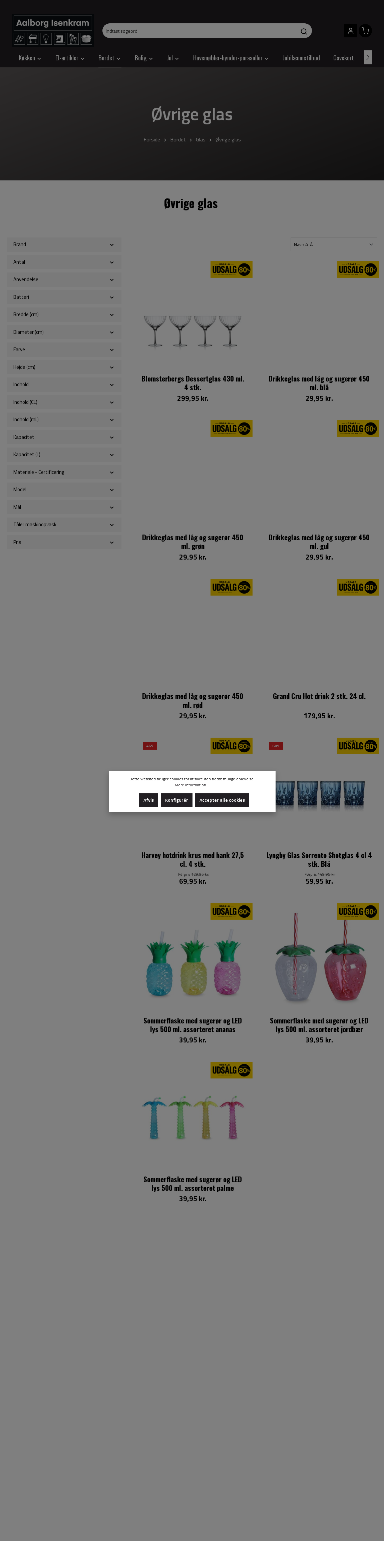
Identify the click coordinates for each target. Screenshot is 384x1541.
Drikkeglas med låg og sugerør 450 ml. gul (319, 542)
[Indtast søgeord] (199, 30)
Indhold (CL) (64, 402)
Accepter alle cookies (222, 799)
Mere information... (192, 785)
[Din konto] (350, 30)
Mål (64, 507)
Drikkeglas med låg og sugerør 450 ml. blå (319, 383)
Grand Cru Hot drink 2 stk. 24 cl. (319, 696)
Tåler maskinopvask (64, 524)
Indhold (64, 384)
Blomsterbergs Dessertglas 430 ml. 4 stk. (192, 383)
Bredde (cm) (64, 314)
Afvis (148, 799)
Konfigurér (176, 799)
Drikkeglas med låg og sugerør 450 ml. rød (192, 700)
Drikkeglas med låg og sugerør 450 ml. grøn (192, 542)
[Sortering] (334, 244)
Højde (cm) (64, 367)
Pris (64, 542)
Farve (64, 349)
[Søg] (304, 30)
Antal (64, 262)
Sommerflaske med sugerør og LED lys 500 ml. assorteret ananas (192, 1025)
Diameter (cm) (64, 332)
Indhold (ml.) (64, 419)
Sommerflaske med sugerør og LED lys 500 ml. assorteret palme (192, 1184)
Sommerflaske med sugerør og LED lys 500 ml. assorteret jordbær (319, 1025)
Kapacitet (64, 437)
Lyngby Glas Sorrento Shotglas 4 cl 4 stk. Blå (319, 859)
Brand (64, 244)
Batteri (64, 297)
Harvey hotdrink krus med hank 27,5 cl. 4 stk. (192, 859)
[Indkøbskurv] (365, 30)
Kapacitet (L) (64, 454)
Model (64, 489)
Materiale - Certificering (64, 472)
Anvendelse (64, 279)
